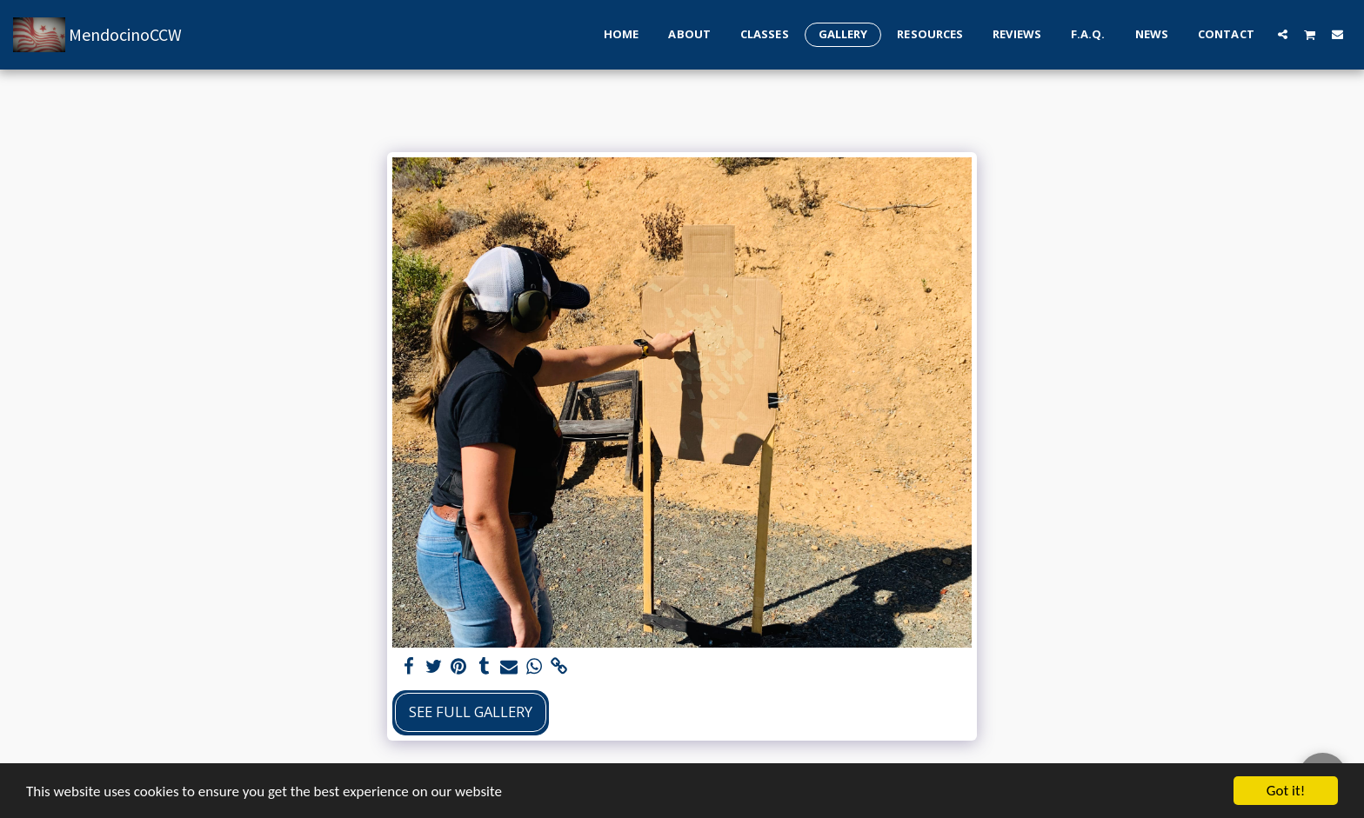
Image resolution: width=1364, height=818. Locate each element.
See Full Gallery (470, 712)
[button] (1282, 34)
